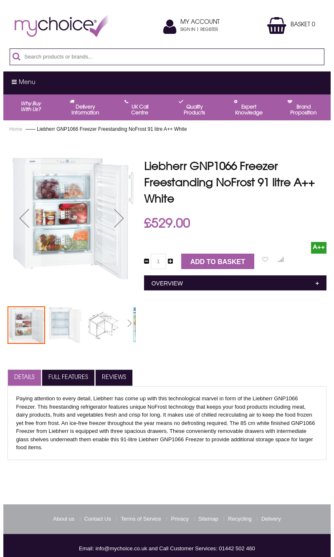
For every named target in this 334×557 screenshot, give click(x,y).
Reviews (114, 378)
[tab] (25, 377)
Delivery (271, 519)
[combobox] (171, 57)
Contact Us (97, 519)
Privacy (180, 519)
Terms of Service (141, 519)
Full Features (68, 378)
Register (209, 30)
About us (63, 519)
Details (24, 378)
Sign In (187, 30)
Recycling (239, 519)
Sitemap (208, 519)
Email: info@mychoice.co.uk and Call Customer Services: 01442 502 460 (167, 548)
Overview (167, 283)
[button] (24, 218)
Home (16, 129)
